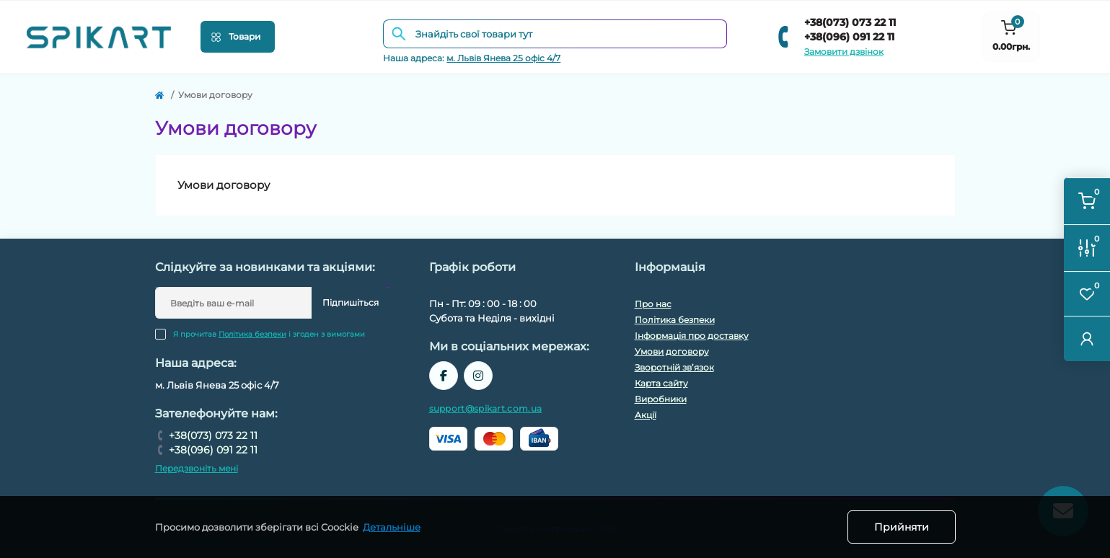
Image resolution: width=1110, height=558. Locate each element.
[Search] (399, 33)
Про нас (653, 303)
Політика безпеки (252, 334)
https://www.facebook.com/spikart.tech (443, 375)
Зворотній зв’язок (674, 367)
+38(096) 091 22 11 (849, 36)
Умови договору (672, 351)
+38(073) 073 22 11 (850, 22)
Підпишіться (350, 302)
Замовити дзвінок (844, 51)
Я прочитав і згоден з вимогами (269, 334)
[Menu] (238, 37)
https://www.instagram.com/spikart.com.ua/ (478, 375)
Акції (645, 414)
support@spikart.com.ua (485, 408)
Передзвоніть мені (196, 468)
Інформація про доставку (692, 335)
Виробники (661, 399)
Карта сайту (661, 383)
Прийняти (901, 527)
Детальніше (391, 527)
